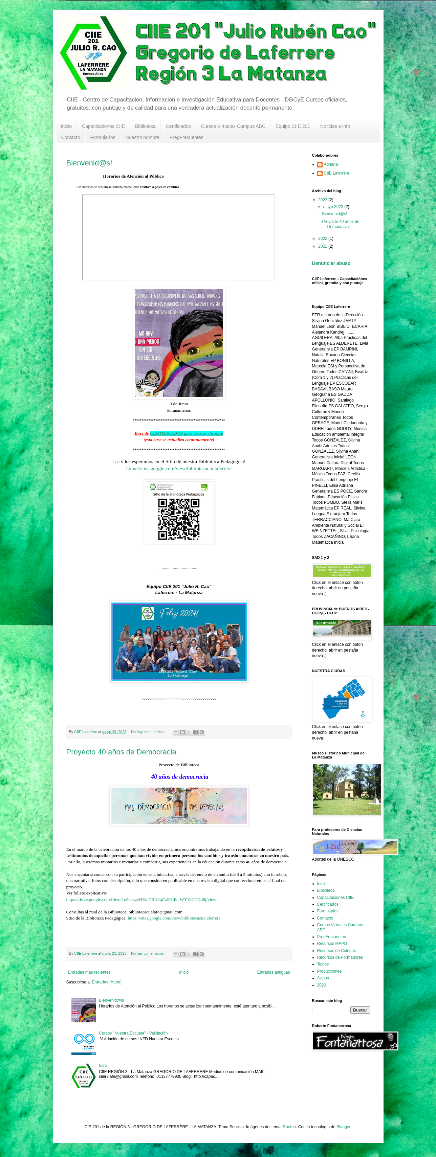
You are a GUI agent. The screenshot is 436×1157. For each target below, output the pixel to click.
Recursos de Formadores (340, 957)
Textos (323, 964)
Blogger (343, 1127)
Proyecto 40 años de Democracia (121, 752)
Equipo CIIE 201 (293, 126)
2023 (323, 200)
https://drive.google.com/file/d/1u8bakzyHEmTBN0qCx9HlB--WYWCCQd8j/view (141, 899)
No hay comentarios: (148, 732)
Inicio (66, 126)
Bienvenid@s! (89, 163)
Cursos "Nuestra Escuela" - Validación (133, 1033)
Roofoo (289, 1127)
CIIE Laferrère (336, 173)
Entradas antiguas (273, 972)
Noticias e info (335, 126)
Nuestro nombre (142, 137)
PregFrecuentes (186, 137)
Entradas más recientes (89, 972)
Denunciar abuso (331, 263)
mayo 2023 (333, 206)
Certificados (178, 126)
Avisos (323, 978)
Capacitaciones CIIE (103, 126)
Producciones (329, 971)
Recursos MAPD (332, 943)
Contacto (70, 137)
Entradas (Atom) (107, 982)
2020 (321, 985)
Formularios (102, 137)
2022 (323, 238)
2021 (323, 246)
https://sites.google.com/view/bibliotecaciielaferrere (179, 468)
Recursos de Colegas (336, 950)
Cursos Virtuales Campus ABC (233, 126)
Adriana (331, 164)
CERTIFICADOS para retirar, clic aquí (186, 433)
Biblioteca (145, 126)
